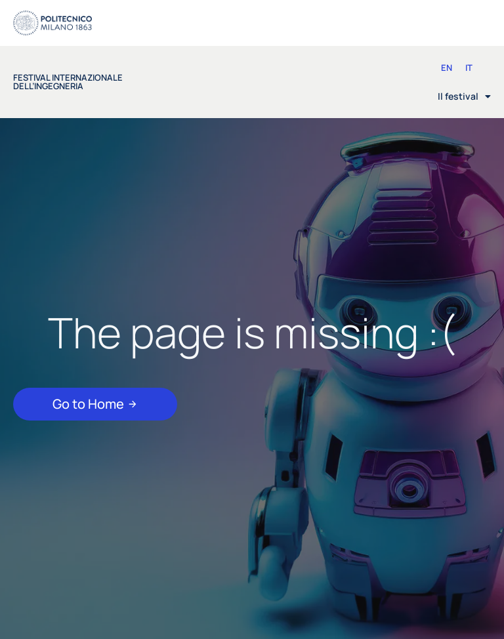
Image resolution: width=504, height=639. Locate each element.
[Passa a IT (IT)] (469, 68)
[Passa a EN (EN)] (446, 68)
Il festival (464, 96)
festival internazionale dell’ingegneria (68, 82)
